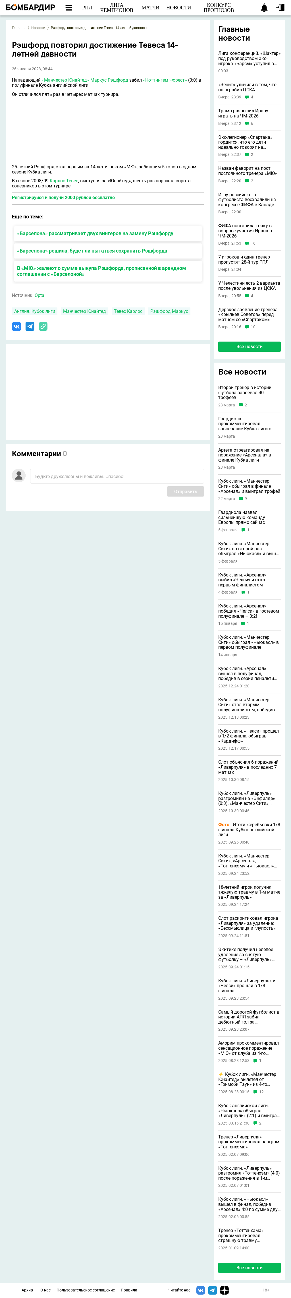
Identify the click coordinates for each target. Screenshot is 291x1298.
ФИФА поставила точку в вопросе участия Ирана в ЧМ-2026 (245, 230)
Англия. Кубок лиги (34, 311)
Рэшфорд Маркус (169, 311)
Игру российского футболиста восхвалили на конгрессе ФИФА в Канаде (247, 199)
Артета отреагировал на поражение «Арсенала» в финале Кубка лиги (244, 455)
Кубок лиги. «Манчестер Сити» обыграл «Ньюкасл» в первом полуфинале (248, 642)
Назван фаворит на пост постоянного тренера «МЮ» (247, 171)
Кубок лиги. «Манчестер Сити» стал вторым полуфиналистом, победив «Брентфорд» (246, 704)
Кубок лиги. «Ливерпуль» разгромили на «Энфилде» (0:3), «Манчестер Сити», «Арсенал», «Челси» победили (246, 798)
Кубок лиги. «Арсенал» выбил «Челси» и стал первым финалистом (242, 580)
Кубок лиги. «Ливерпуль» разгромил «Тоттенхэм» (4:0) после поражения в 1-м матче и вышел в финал (249, 1173)
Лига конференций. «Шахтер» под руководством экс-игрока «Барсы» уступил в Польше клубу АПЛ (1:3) (249, 58)
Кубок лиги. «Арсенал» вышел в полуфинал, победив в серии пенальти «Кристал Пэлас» (246, 673)
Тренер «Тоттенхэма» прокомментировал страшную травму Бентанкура (241, 1235)
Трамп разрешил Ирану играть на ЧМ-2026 (243, 113)
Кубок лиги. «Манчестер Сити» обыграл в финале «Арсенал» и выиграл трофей (249, 486)
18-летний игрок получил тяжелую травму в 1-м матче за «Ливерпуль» (249, 892)
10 (253, 327)
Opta (39, 295)
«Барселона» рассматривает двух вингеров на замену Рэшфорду (95, 233)
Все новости (249, 346)
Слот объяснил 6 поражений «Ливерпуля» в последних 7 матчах (248, 767)
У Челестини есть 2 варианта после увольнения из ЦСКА (249, 286)
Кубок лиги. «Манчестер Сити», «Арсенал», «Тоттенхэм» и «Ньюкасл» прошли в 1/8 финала (246, 861)
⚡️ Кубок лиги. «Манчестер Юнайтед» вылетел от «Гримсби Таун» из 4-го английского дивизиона (247, 1079)
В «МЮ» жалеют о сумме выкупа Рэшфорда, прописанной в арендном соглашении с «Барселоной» (101, 271)
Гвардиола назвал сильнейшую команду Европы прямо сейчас (241, 517)
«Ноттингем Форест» (165, 80)
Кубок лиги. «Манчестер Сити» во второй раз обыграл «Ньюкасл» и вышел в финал (249, 548)
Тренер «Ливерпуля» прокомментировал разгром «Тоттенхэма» (248, 1142)
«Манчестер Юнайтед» (65, 80)
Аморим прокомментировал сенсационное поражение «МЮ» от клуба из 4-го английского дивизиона (248, 1048)
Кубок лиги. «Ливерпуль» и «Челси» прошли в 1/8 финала (246, 985)
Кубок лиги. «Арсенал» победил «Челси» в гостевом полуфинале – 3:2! (248, 611)
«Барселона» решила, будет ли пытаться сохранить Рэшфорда (92, 251)
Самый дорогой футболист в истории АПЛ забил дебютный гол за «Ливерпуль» (248, 1017)
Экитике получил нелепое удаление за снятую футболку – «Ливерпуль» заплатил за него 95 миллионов (245, 954)
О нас (45, 1290)
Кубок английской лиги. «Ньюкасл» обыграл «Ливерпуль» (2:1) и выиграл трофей (248, 1110)
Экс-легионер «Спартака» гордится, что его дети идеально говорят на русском (245, 142)
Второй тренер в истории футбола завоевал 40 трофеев (244, 392)
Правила (129, 1290)
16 (253, 243)
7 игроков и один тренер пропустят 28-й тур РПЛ (244, 259)
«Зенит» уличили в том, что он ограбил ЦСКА (247, 87)
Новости (38, 28)
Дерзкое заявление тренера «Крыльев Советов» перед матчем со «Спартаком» (248, 314)
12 (261, 1092)
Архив (27, 1290)
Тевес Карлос (128, 311)
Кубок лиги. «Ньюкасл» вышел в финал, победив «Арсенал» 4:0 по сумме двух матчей (249, 1204)
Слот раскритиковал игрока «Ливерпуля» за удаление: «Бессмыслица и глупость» (248, 923)
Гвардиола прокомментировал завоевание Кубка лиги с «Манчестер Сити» (244, 423)
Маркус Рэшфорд (109, 80)
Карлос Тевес (64, 180)
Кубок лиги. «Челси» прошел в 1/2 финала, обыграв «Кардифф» (248, 736)
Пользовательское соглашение (86, 1290)
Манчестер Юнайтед (84, 311)
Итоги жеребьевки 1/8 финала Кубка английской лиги (249, 829)
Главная (19, 28)
